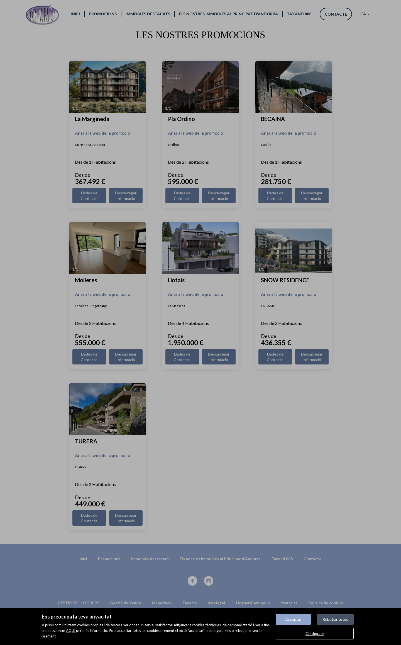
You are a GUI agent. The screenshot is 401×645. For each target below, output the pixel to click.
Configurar (314, 633)
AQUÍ (70, 630)
